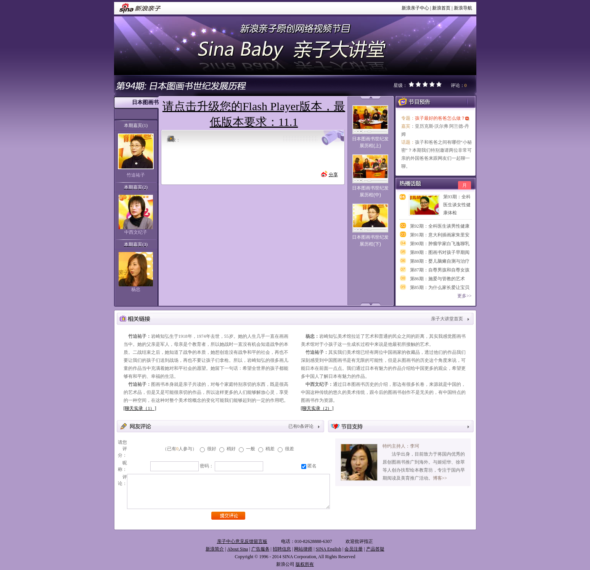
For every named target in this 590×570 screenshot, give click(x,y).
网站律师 (303, 549)
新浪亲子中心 (415, 8)
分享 (333, 174)
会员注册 (353, 549)
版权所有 (305, 564)
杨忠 (135, 289)
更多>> (464, 296)
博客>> (440, 478)
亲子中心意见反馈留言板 (242, 541)
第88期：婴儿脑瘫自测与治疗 (439, 261)
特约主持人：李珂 (401, 446)
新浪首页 (441, 8)
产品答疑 (375, 549)
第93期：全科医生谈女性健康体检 (457, 204)
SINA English (328, 549)
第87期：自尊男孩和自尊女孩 (439, 270)
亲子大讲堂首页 (447, 318)
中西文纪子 (135, 232)
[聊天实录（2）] (317, 408)
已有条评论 (300, 426)
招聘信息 (282, 549)
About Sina (237, 549)
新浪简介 (215, 549)
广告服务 (260, 549)
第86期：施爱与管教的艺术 (437, 278)
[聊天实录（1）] (140, 408)
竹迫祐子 (136, 175)
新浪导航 (463, 8)
